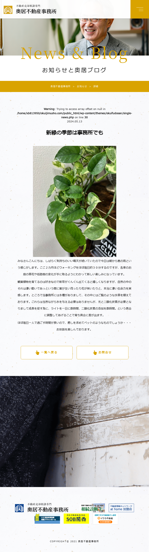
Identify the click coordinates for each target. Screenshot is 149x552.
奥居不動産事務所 (61, 86)
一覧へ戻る (49, 352)
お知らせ (79, 86)
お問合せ (105, 352)
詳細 (92, 86)
